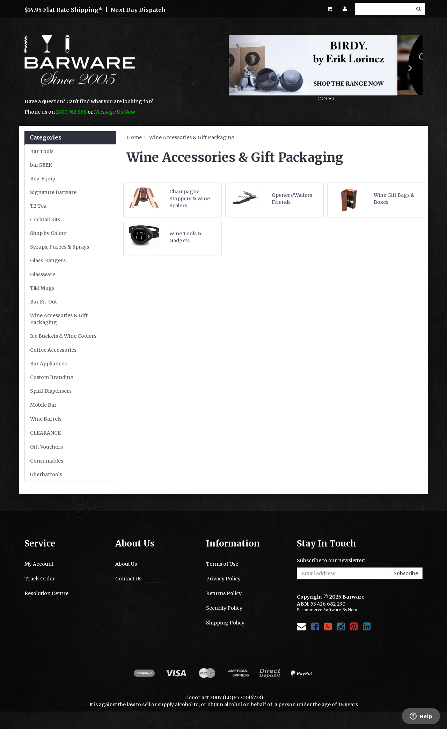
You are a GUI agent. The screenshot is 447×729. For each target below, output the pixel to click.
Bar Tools (41, 151)
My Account (38, 564)
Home (134, 137)
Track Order (39, 579)
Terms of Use (222, 564)
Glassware (42, 274)
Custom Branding (52, 377)
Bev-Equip (42, 179)
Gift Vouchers (46, 447)
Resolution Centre (46, 593)
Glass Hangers (48, 260)
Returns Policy (224, 593)
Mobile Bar (43, 405)
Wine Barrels (45, 419)
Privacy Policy (223, 579)
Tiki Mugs (42, 288)
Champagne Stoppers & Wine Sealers (189, 198)
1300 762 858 (71, 112)
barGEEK (41, 165)
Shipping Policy (225, 623)
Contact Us (128, 579)
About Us (126, 564)
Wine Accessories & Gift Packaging (59, 319)
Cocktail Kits (45, 219)
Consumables (46, 461)
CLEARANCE (45, 433)
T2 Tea (38, 206)
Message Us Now (114, 112)
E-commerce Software (319, 609)
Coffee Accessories (53, 350)
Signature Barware (53, 192)
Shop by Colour (48, 233)
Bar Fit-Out (43, 302)
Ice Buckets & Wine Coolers (63, 336)
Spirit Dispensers (51, 391)
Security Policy (224, 608)
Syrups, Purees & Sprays (59, 247)
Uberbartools (46, 474)
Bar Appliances (48, 363)
